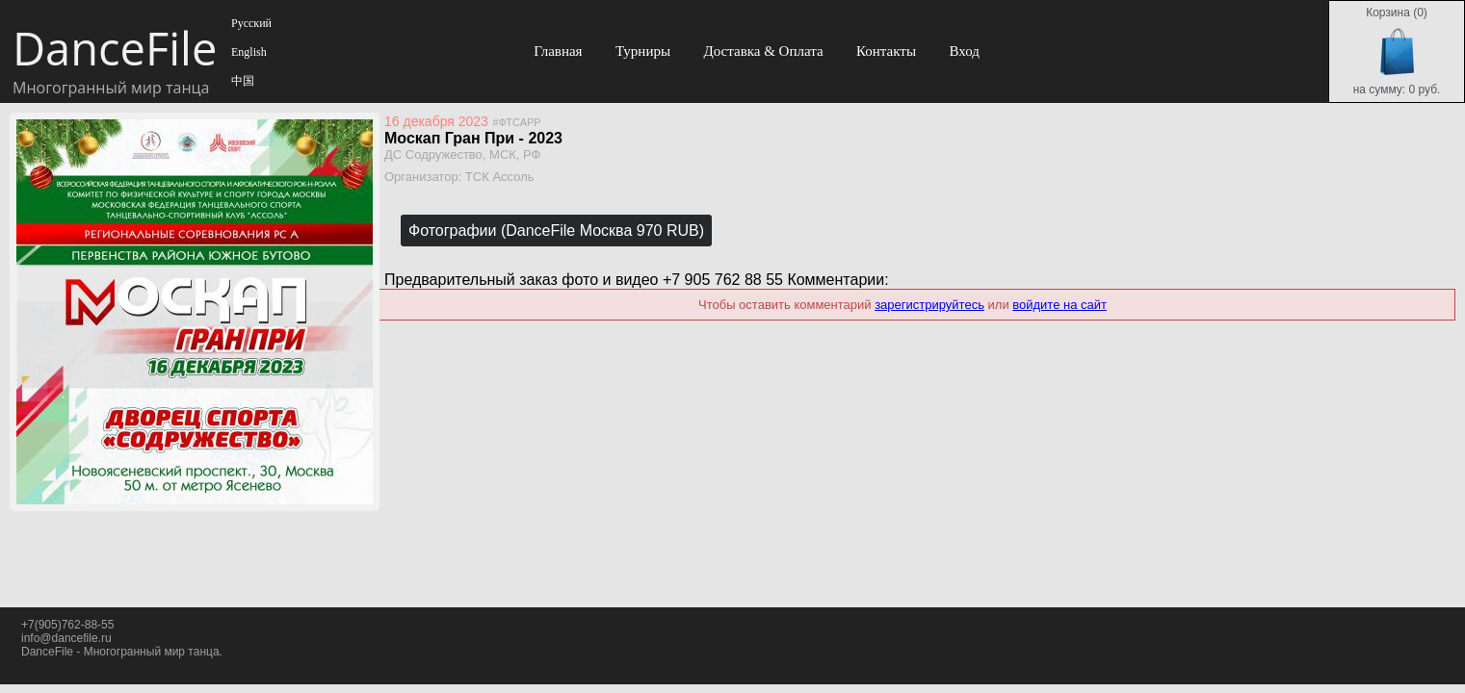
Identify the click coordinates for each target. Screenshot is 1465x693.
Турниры (642, 51)
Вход (964, 51)
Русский (250, 23)
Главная (558, 51)
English (247, 52)
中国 (241, 81)
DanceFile (114, 48)
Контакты (886, 51)
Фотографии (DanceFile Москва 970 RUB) (556, 230)
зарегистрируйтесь (929, 304)
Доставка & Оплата (763, 51)
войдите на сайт (1059, 304)
